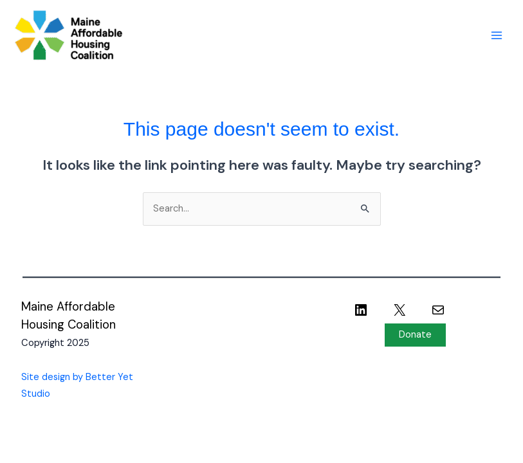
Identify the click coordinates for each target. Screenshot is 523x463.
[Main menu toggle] (496, 35)
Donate (415, 335)
